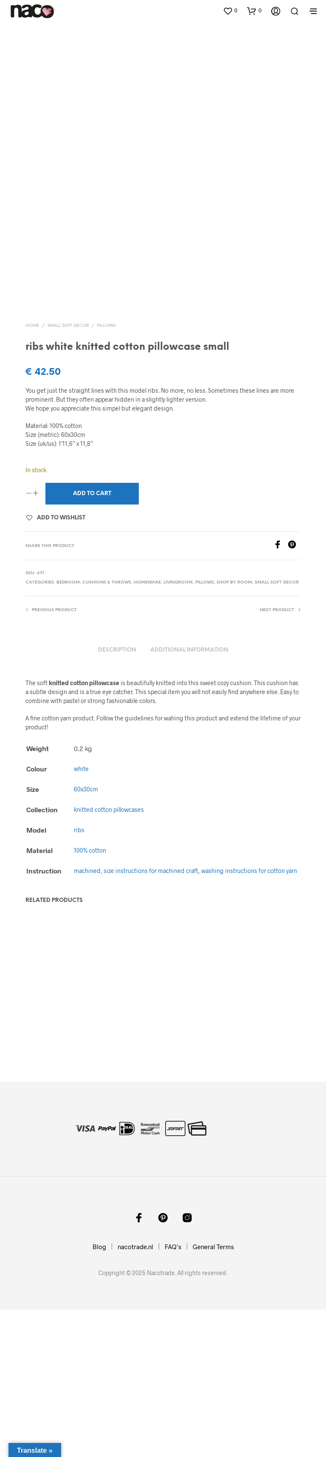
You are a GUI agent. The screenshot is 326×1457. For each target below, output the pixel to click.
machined (87, 1008)
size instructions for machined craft (151, 1008)
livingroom (178, 720)
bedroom (68, 720)
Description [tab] (117, 788)
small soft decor (68, 463)
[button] (230, 10)
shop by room (234, 720)
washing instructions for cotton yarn (249, 1008)
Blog (99, 1394)
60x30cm (86, 927)
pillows (106, 463)
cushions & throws (106, 720)
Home (32, 463)
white (81, 906)
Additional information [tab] (189, 788)
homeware (147, 720)
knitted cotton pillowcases (109, 947)
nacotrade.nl (135, 1394)
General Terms (213, 1394)
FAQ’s (173, 1394)
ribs (79, 968)
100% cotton (90, 988)
